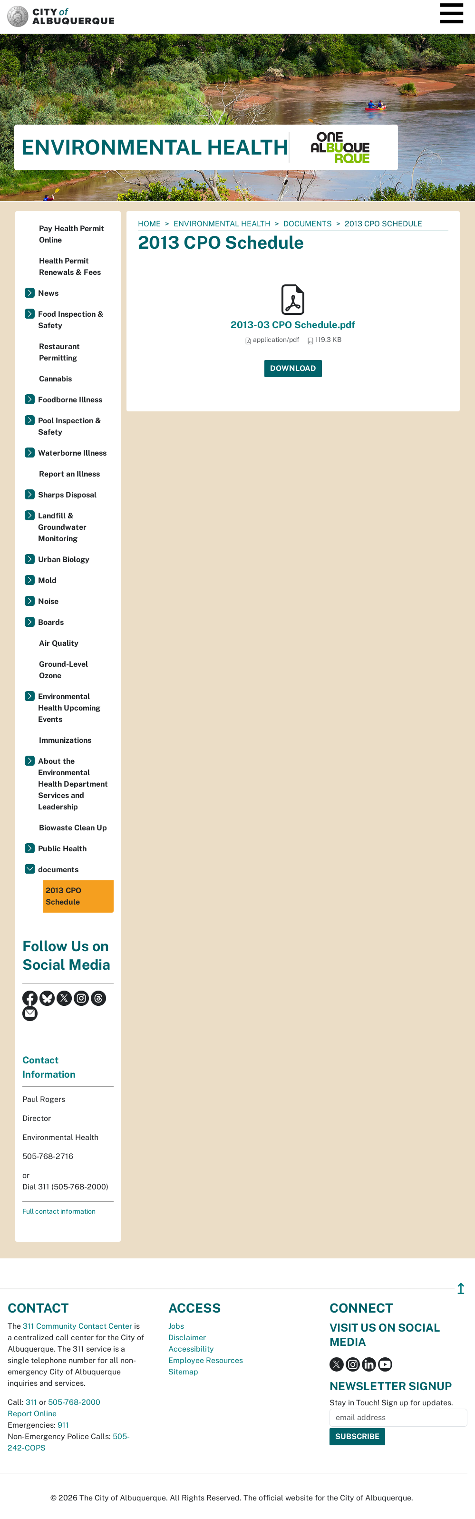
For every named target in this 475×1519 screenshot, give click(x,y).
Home (149, 223)
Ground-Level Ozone (63, 670)
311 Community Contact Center (77, 1326)
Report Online (32, 1413)
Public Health (62, 848)
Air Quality (58, 643)
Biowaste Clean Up (73, 827)
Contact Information (49, 1067)
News (48, 293)
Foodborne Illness (70, 399)
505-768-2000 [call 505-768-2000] (74, 1402)
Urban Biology (63, 559)
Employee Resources (205, 1360)
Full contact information (59, 1211)
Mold (47, 580)
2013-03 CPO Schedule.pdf (293, 325)
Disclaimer (187, 1337)
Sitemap (183, 1371)
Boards (51, 622)
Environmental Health (222, 223)
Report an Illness (69, 473)
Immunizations (65, 740)
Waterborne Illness (72, 453)
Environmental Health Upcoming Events (69, 708)
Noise (48, 601)
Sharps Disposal (67, 494)
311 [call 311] (31, 1402)
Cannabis (55, 378)
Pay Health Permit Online (71, 234)
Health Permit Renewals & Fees (70, 266)
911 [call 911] (63, 1425)
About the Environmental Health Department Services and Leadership (73, 784)
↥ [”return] (461, 1288)
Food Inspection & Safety (71, 320)
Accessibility (191, 1348)
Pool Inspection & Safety (69, 426)
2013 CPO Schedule (63, 896)
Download (293, 368)
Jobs (176, 1326)
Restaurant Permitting (59, 352)
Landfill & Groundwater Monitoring (62, 527)
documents (307, 223)
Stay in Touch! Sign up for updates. (391, 1402)
